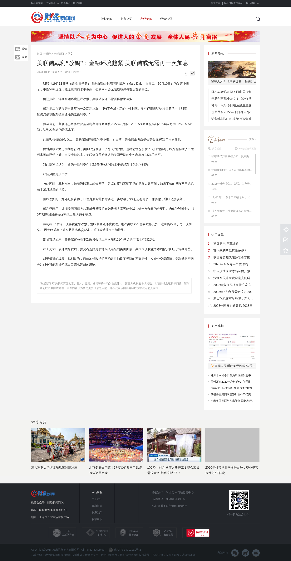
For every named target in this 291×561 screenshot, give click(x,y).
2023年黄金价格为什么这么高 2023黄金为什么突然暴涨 (234, 285)
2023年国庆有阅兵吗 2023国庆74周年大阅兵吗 (234, 305)
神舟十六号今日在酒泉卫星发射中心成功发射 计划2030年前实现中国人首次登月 (233, 105)
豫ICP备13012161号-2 (125, 550)
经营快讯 (166, 19)
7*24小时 (216, 139)
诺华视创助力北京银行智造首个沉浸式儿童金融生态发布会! (233, 118)
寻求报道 (97, 505)
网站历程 (97, 492)
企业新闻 (106, 19)
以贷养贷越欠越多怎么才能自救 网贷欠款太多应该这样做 (234, 257)
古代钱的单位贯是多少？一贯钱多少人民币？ (234, 250)
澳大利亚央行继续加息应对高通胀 (54, 467)
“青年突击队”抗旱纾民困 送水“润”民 (232, 388)
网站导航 (250, 3)
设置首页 (215, 3)
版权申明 (77, 3)
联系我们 (66, 3)
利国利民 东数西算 (226, 243)
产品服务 (51, 3)
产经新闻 (146, 19)
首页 (39, 53)
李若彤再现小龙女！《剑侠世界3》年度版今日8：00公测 (233, 98)
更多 (252, 139)
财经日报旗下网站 (233, 3)
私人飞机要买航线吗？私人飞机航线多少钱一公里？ (234, 298)
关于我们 (97, 499)
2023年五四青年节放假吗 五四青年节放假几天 (234, 264)
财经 (48, 53)
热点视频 (217, 326)
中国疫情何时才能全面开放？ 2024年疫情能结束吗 (234, 271)
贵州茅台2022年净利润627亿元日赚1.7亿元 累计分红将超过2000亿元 (233, 112)
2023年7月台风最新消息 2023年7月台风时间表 (234, 291)
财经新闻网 (37, 3)
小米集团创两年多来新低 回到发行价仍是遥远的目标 (242, 400)
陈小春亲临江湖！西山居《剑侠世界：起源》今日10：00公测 (233, 92)
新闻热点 (217, 53)
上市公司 (126, 19)
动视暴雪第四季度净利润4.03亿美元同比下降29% (240, 394)
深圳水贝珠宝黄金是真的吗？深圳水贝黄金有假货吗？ (234, 278)
